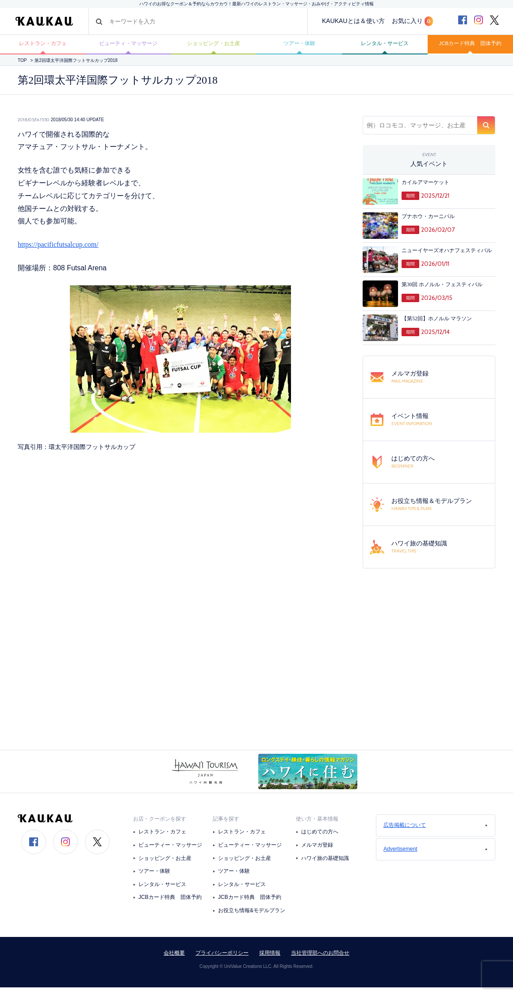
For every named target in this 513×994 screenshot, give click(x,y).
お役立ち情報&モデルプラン (251, 917)
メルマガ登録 (317, 852)
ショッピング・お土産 (214, 47)
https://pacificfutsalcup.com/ (58, 251)
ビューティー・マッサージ (170, 852)
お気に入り (412, 21)
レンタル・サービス (385, 47)
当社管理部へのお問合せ (320, 959)
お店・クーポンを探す (159, 826)
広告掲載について (435, 832)
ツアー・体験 (299, 47)
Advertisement (435, 856)
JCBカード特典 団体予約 (470, 47)
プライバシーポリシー (222, 959)
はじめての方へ (319, 839)
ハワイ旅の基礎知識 (325, 865)
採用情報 (269, 959)
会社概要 (174, 959)
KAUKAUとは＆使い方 (353, 20)
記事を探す (226, 826)
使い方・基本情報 (317, 826)
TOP (22, 67)
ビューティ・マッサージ (128, 47)
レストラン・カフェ (43, 47)
